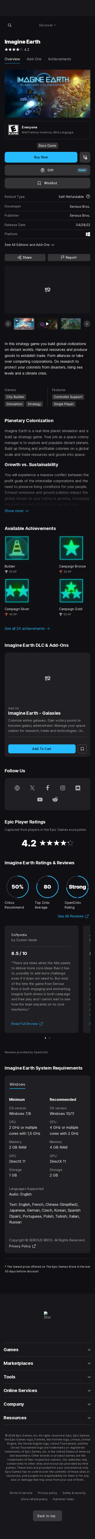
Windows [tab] (17, 1084)
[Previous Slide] (8, 323)
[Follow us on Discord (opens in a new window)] (78, 788)
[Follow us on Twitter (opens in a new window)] (32, 788)
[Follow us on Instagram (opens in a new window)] (63, 788)
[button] (47, 511)
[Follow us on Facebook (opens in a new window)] (47, 788)
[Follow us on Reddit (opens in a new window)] (55, 800)
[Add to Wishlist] (47, 183)
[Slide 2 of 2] (49, 1038)
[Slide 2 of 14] (47, 323)
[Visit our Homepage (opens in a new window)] (17, 788)
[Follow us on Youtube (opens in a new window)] (40, 800)
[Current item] (24, 323)
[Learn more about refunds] (88, 196)
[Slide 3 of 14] (71, 323)
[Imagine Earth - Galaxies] (47, 678)
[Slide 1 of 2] (45, 1038)
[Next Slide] (87, 323)
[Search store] (9, 25)
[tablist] (47, 1084)
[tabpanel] (47, 1133)
